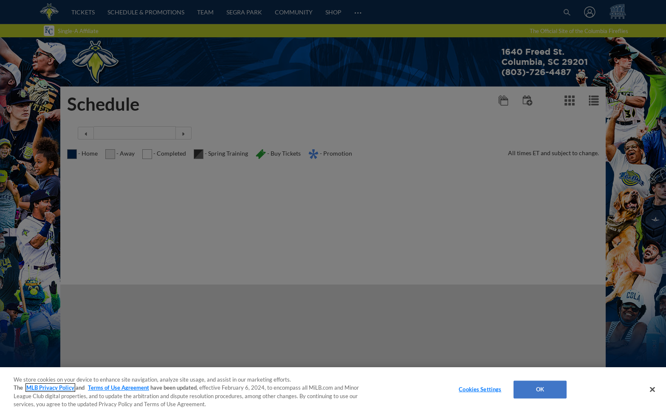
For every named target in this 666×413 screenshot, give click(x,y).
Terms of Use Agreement (118, 387)
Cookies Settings (480, 389)
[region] (333, 390)
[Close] (652, 389)
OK (540, 389)
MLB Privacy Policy (50, 387)
